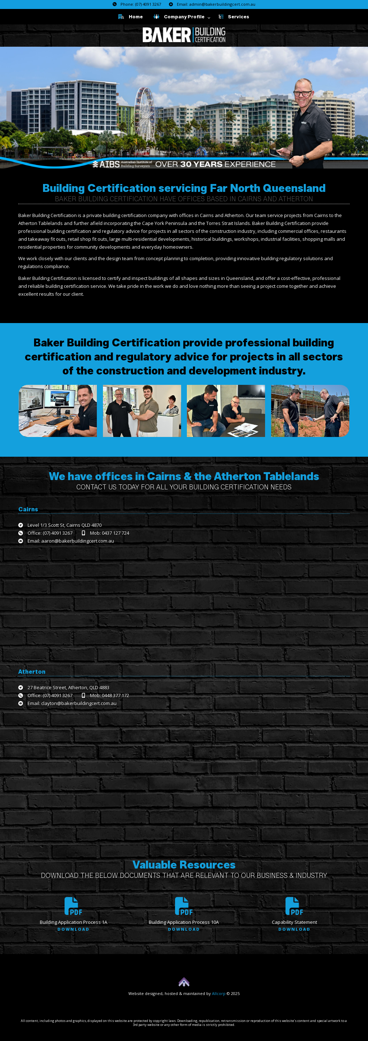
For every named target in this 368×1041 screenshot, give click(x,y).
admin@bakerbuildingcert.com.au (222, 4)
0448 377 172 (115, 695)
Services (234, 16)
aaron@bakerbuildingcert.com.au (77, 541)
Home (130, 16)
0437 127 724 (115, 533)
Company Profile (179, 16)
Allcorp (219, 993)
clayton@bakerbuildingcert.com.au (79, 703)
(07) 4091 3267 (148, 4)
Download (73, 929)
